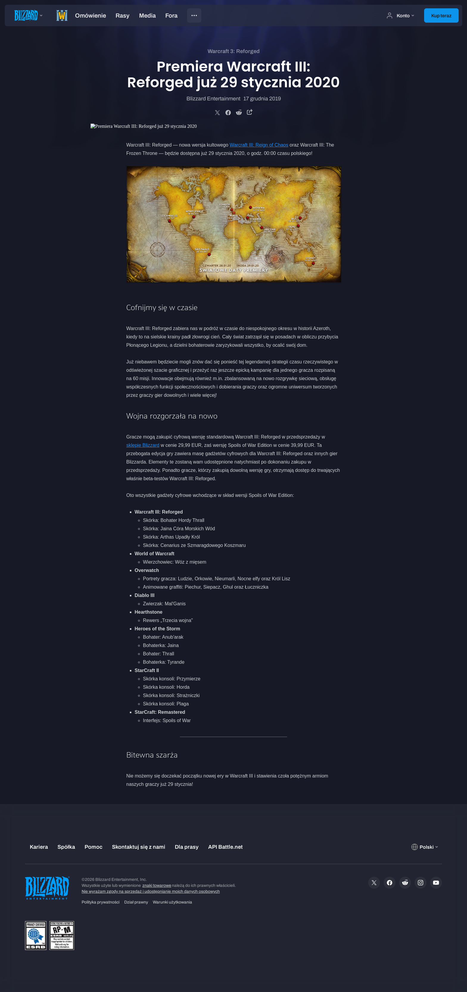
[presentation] (27, 15)
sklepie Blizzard (142, 445)
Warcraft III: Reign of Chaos (259, 144)
